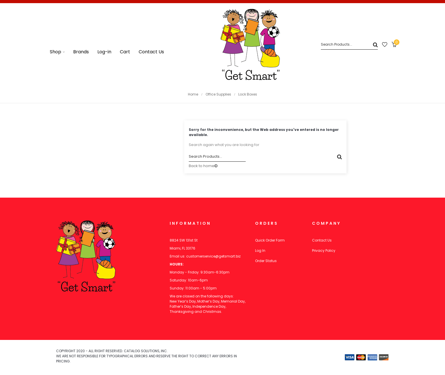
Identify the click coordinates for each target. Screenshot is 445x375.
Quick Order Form (270, 240)
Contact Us (322, 240)
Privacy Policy (323, 250)
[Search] (349, 45)
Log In (260, 250)
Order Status (266, 260)
